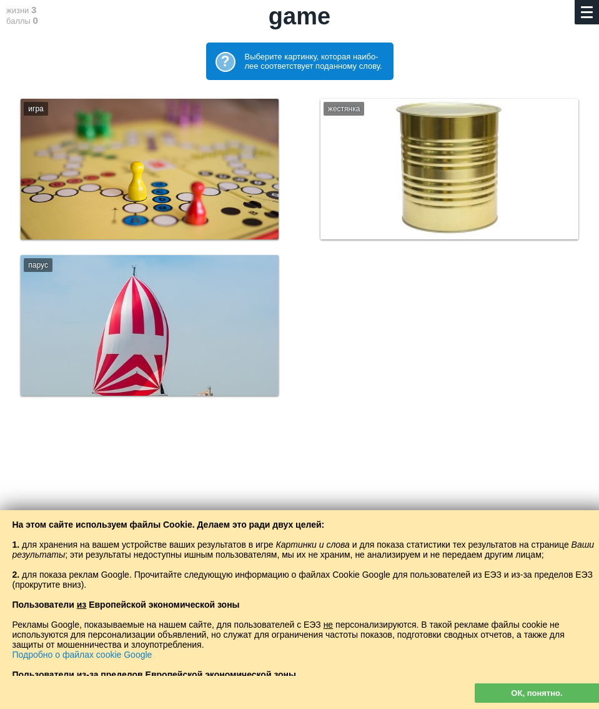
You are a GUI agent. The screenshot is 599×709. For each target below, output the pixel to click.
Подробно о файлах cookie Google (82, 655)
